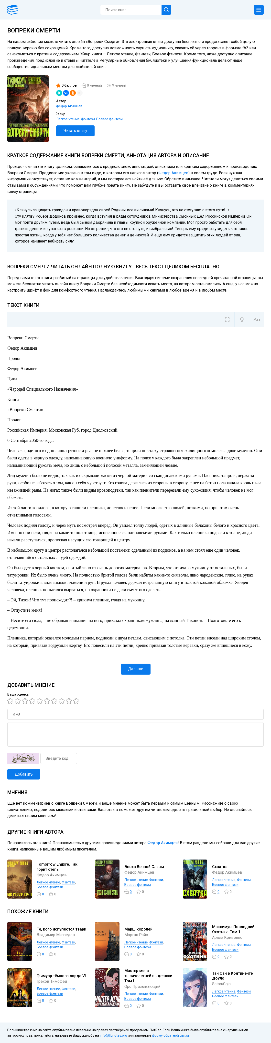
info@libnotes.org (113, 1035)
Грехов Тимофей (52, 981)
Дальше (135, 669)
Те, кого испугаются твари (61, 929)
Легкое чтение (68, 119)
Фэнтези (88, 119)
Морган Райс (136, 934)
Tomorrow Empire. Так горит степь (57, 867)
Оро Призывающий (142, 986)
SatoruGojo (221, 984)
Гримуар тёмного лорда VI (61, 975)
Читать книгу (75, 130)
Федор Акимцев (69, 106)
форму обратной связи (170, 1035)
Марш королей (138, 929)
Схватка (220, 866)
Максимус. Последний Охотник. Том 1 (233, 929)
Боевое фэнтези (109, 119)
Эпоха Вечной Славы (144, 866)
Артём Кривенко (227, 937)
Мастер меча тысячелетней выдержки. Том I (148, 975)
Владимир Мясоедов (56, 934)
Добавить (24, 774)
